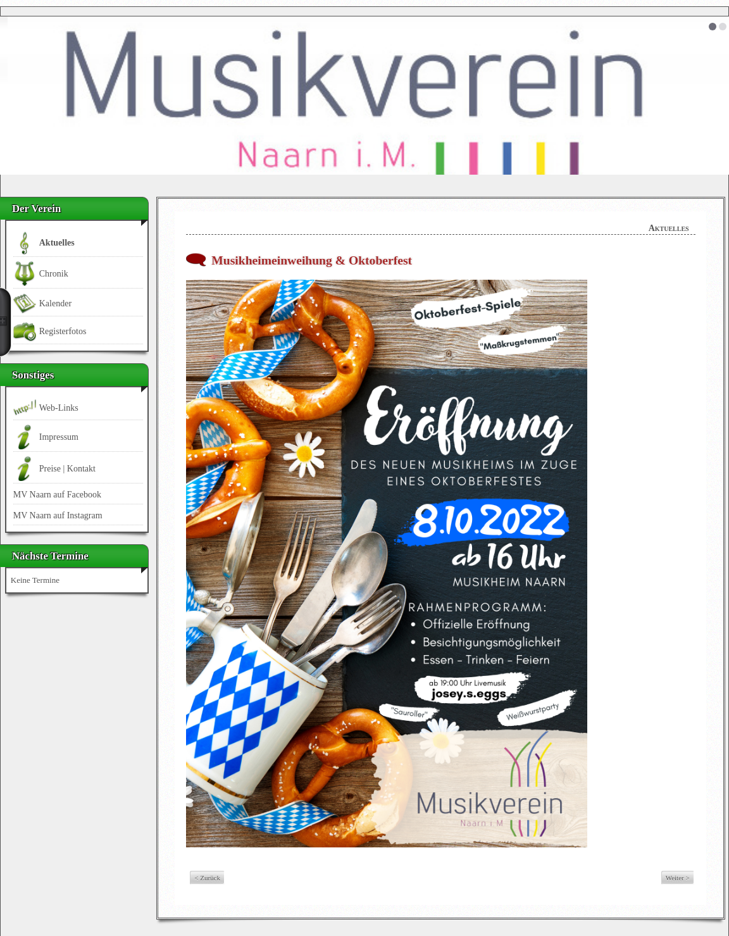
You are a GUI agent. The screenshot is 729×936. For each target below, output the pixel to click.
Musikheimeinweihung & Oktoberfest (311, 260)
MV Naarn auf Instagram (58, 515)
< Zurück (207, 878)
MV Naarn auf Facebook (57, 494)
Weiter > (678, 878)
